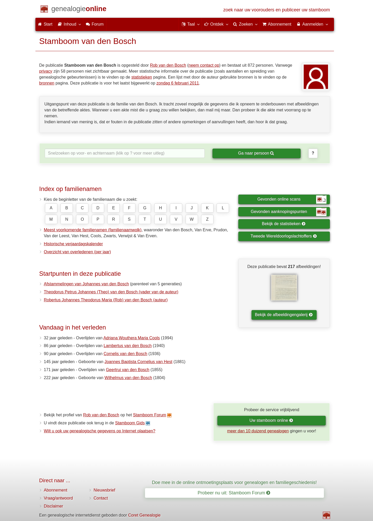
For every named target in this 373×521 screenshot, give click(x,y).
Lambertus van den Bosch (128, 345)
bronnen (47, 83)
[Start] (78, 9)
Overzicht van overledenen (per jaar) (77, 252)
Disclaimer (53, 506)
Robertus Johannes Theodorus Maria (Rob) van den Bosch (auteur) (106, 300)
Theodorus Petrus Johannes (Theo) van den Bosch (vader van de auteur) (111, 292)
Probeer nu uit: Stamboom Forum (234, 492)
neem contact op (204, 65)
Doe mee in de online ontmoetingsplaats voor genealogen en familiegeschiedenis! (234, 482)
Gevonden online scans (291, 199)
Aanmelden (312, 24)
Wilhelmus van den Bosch (128, 378)
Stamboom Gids (130, 423)
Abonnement (55, 490)
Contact (101, 498)
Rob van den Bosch (168, 65)
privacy (45, 71)
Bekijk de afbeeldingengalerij (284, 314)
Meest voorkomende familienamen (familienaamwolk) (93, 230)
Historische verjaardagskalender (73, 244)
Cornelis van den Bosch (125, 353)
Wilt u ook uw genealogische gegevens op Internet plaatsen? (99, 431)
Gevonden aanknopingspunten (288, 212)
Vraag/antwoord (58, 498)
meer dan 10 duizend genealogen (258, 431)
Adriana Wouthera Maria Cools (131, 338)
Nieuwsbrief (104, 490)
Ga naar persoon (256, 153)
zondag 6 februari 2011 (177, 83)
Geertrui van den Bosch (127, 369)
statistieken (141, 77)
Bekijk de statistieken (284, 223)
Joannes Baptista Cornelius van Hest (138, 361)
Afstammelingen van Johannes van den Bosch (86, 284)
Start (45, 24)
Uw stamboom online (271, 420)
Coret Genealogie (144, 515)
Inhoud (69, 24)
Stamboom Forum (149, 415)
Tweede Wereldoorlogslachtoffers (283, 236)
